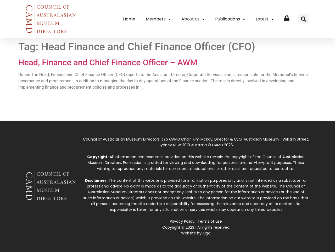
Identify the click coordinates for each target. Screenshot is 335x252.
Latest (265, 19)
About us (193, 19)
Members (158, 19)
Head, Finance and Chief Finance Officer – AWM (107, 62)
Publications (230, 19)
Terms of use (210, 221)
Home (129, 19)
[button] (303, 19)
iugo (206, 233)
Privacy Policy (182, 221)
